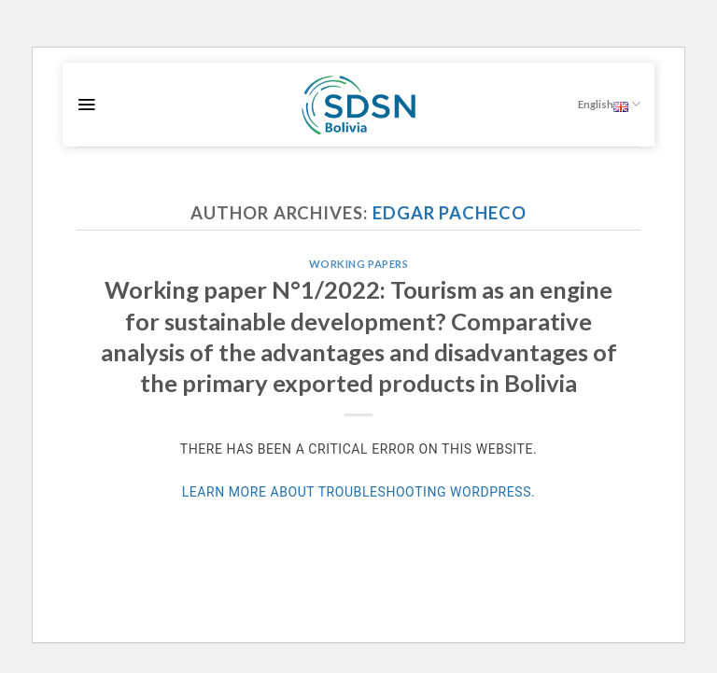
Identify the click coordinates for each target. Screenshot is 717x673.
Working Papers (359, 264)
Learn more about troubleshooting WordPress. (359, 491)
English (609, 104)
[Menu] (86, 104)
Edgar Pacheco (450, 213)
